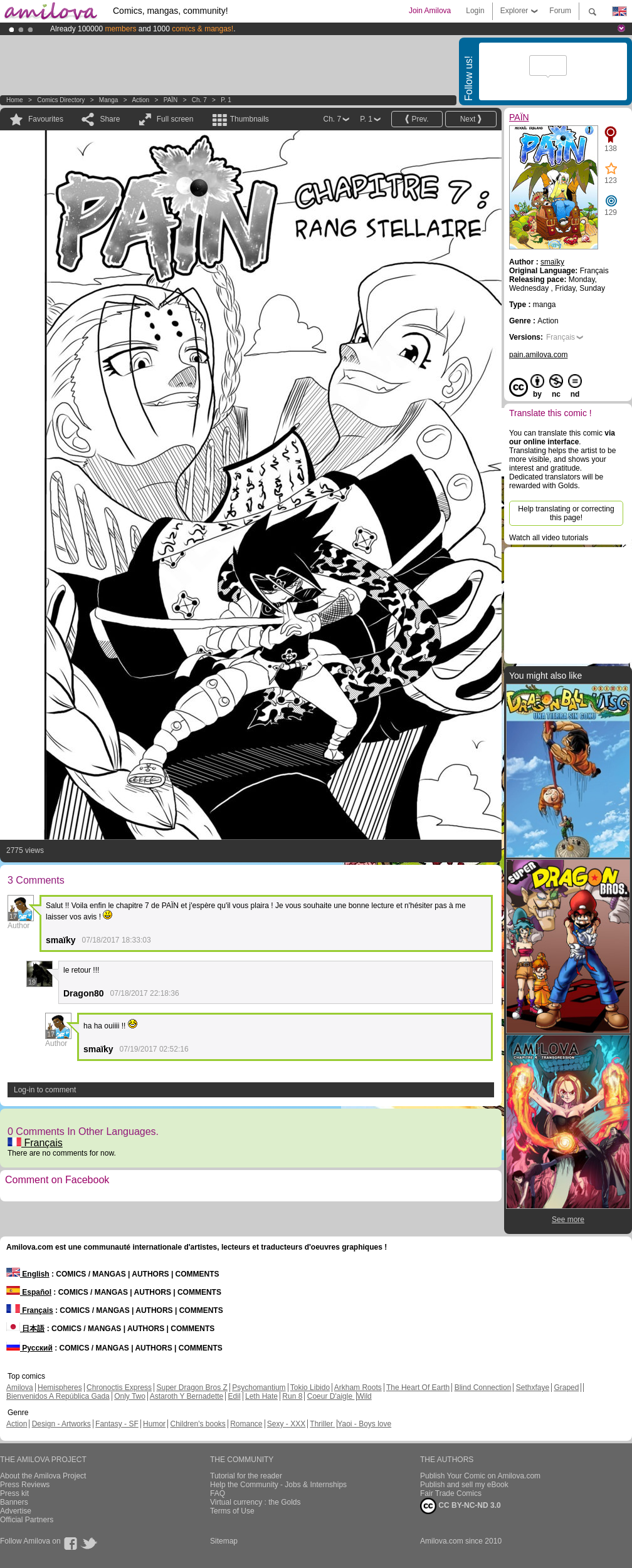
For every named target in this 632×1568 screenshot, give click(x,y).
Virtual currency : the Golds (255, 1502)
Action (140, 100)
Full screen (175, 119)
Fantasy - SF (117, 1423)
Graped (566, 1387)
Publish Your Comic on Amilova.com (480, 1475)
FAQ (217, 1493)
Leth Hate (261, 1396)
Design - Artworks (61, 1423)
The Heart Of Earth (418, 1387)
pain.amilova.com (538, 354)
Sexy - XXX (286, 1423)
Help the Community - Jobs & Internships (278, 1484)
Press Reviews (25, 1484)
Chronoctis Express (119, 1387)
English (28, 1274)
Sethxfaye (532, 1387)
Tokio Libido (310, 1387)
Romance (246, 1423)
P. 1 (226, 100)
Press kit (14, 1493)
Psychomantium (258, 1387)
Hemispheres (60, 1387)
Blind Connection (483, 1387)
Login (475, 10)
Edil (234, 1396)
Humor (154, 1423)
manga (108, 100)
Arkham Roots (358, 1387)
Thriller (322, 1423)
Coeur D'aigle (331, 1396)
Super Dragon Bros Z (191, 1387)
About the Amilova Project (43, 1475)
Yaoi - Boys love (364, 1423)
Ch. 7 (199, 100)
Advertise (15, 1511)
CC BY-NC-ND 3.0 (460, 1506)
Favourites (45, 119)
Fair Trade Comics (451, 1493)
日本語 (25, 1328)
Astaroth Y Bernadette (187, 1396)
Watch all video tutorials (548, 537)
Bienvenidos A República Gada (58, 1396)
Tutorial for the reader (246, 1475)
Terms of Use (232, 1511)
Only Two (129, 1396)
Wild (364, 1396)
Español (28, 1292)
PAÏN (171, 100)
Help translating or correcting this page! (566, 513)
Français (35, 1142)
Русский (29, 1348)
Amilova (19, 1387)
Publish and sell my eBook (464, 1484)
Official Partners (26, 1519)
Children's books (197, 1423)
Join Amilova (430, 10)
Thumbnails (249, 119)
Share (110, 119)
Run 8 (292, 1396)
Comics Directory (61, 100)
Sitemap (224, 1541)
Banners (14, 1502)
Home (14, 100)
